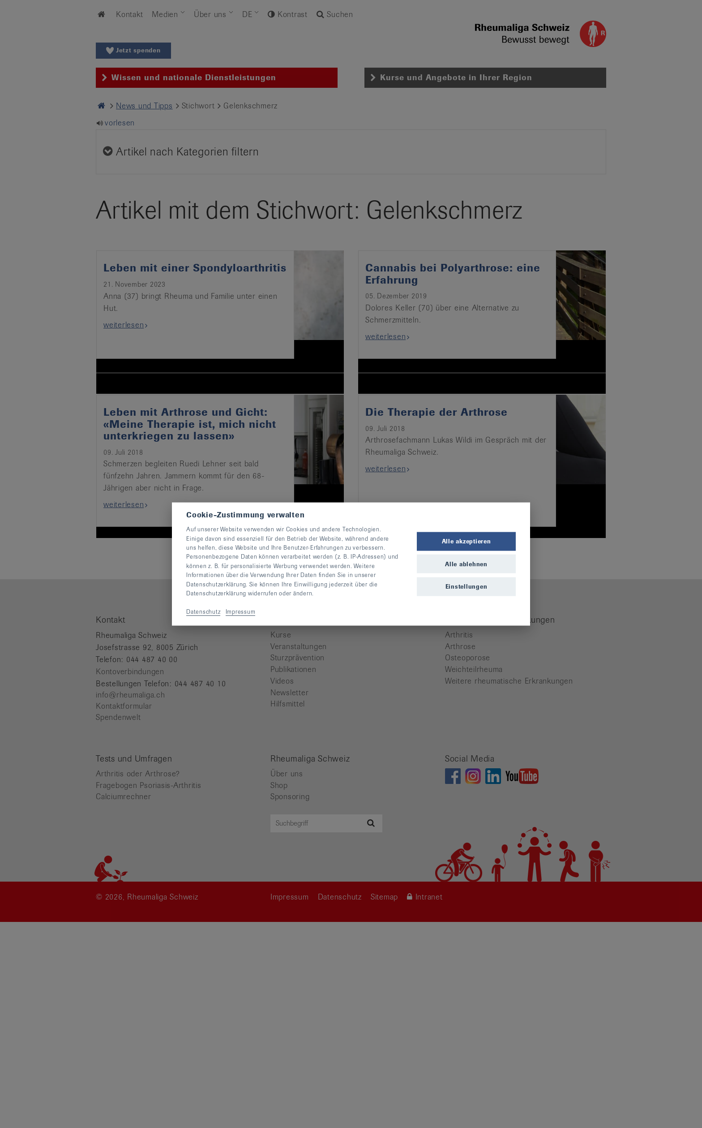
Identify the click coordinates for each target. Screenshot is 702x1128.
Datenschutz (203, 611)
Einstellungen (466, 586)
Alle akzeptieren (466, 541)
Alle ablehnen (466, 564)
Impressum (241, 611)
